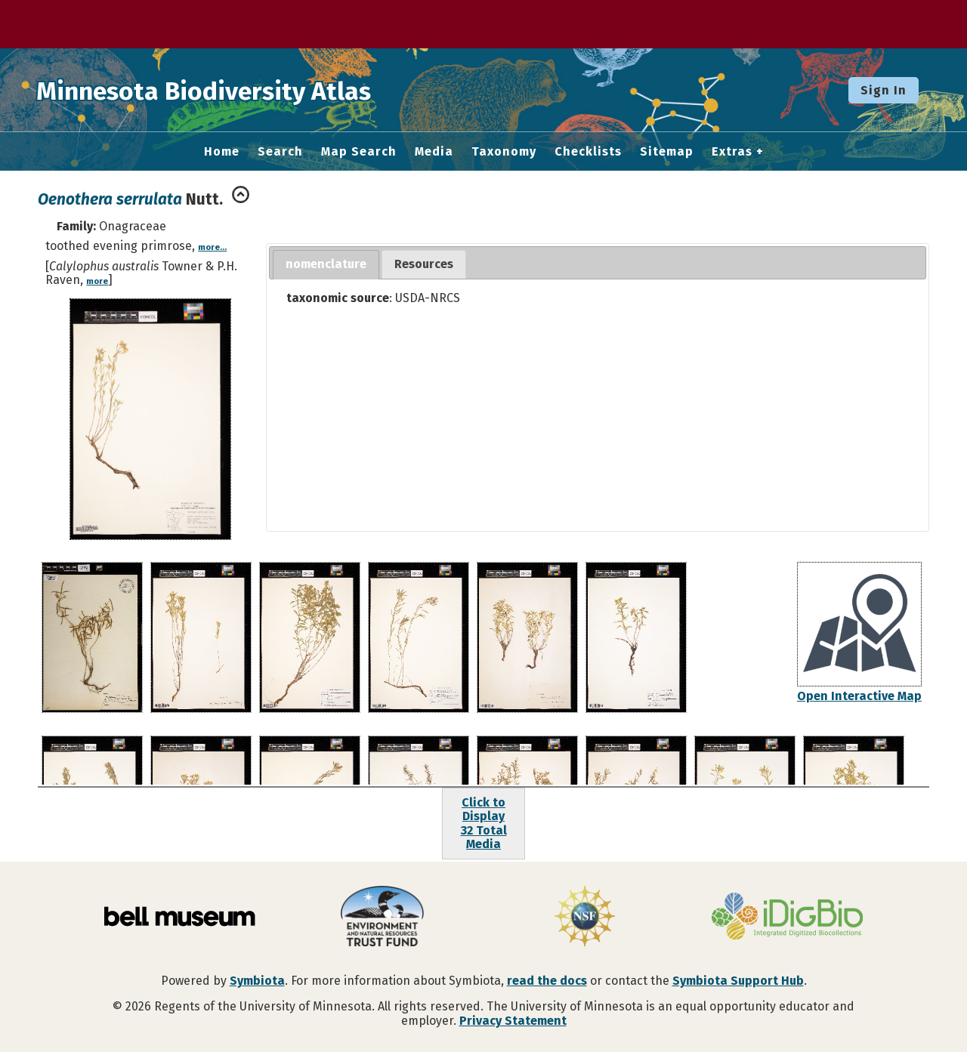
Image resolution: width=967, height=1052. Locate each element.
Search (280, 152)
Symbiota (257, 980)
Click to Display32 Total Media (484, 823)
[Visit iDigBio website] (787, 917)
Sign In (883, 90)
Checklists (588, 152)
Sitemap (667, 152)
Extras (732, 152)
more (97, 281)
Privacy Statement (513, 1020)
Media (434, 152)
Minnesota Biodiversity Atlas (235, 90)
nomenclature (326, 264)
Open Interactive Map (859, 696)
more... (212, 247)
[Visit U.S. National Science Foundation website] (585, 917)
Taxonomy (503, 152)
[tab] (326, 264)
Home (221, 152)
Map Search (359, 152)
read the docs (547, 980)
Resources (423, 264)
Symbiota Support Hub (738, 980)
